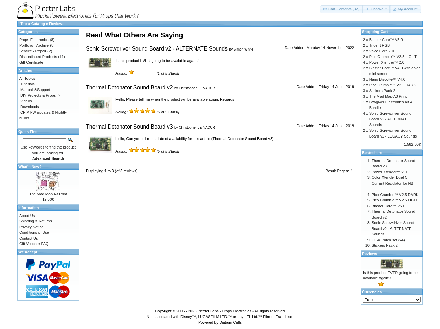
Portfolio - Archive (34, 45)
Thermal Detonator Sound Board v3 (129, 127)
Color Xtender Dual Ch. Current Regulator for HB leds (393, 183)
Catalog (38, 24)
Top (23, 24)
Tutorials (27, 84)
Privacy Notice (31, 227)
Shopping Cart (375, 32)
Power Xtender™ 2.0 (386, 62)
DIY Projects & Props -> (40, 95)
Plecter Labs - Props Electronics (225, 311)
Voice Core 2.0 (381, 51)
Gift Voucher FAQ (34, 244)
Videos (26, 101)
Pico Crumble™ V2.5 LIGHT (393, 57)
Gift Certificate (31, 62)
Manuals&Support (35, 90)
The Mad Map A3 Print (48, 194)
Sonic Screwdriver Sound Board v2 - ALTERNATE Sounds (157, 49)
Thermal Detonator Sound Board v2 (129, 87)
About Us (27, 215)
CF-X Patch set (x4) (388, 240)
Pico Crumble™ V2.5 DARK (392, 85)
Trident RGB (379, 45)
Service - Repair (32, 51)
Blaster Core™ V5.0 (386, 39)
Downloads (29, 107)
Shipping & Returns (35, 221)
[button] (342, 9)
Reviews (56, 24)
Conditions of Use (34, 232)
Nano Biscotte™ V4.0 (387, 79)
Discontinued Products (38, 57)
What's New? (30, 167)
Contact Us (28, 238)
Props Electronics (34, 39)
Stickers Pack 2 (382, 91)
